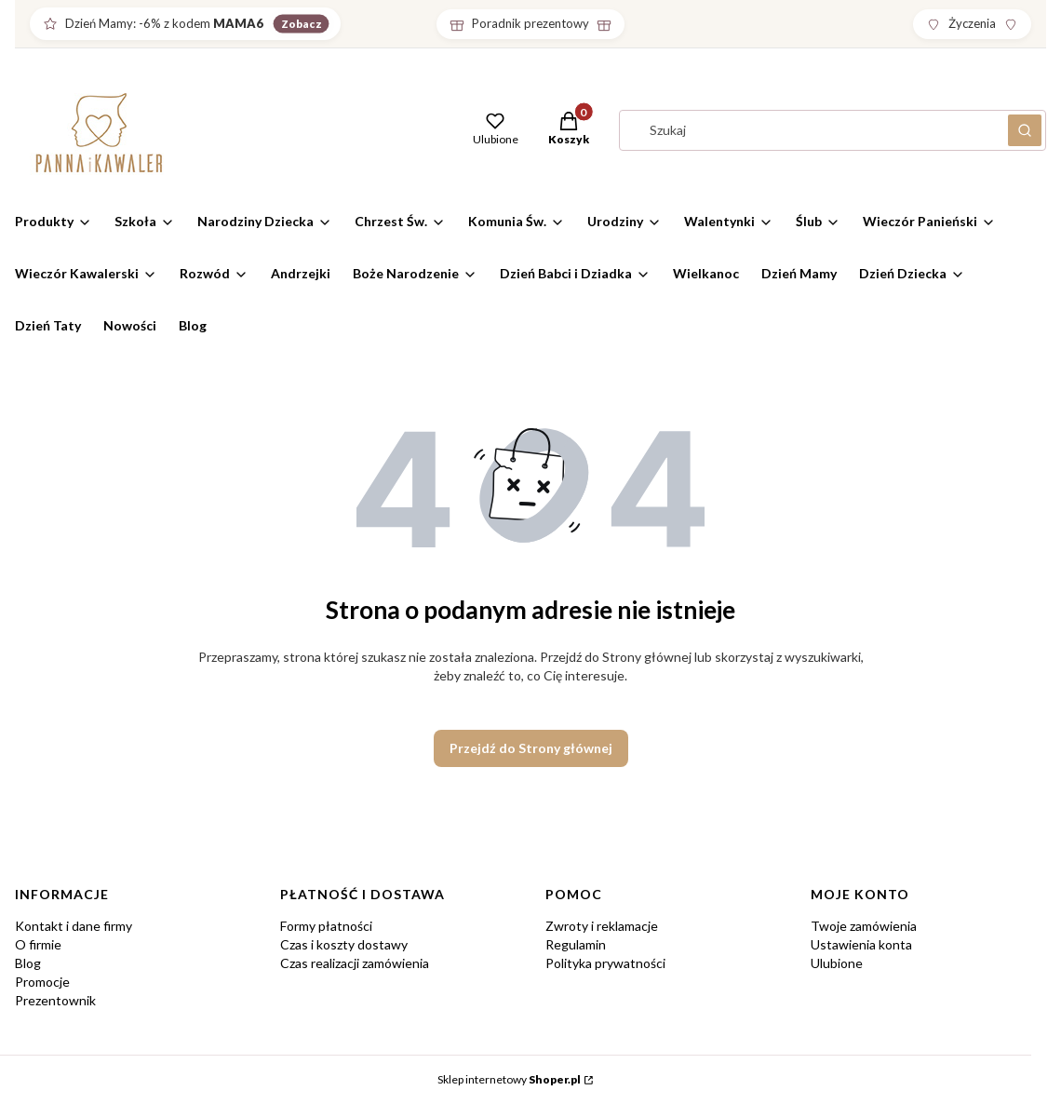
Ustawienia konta (861, 944)
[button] (568, 130)
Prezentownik (55, 1000)
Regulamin (575, 944)
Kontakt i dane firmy (73, 926)
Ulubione (837, 963)
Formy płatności (326, 926)
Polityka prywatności (605, 963)
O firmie (38, 944)
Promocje (42, 982)
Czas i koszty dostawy (344, 944)
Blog (28, 963)
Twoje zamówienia (864, 926)
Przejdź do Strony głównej (531, 748)
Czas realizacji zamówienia (354, 963)
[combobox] (808, 130)
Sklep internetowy (509, 1079)
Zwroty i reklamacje (601, 926)
